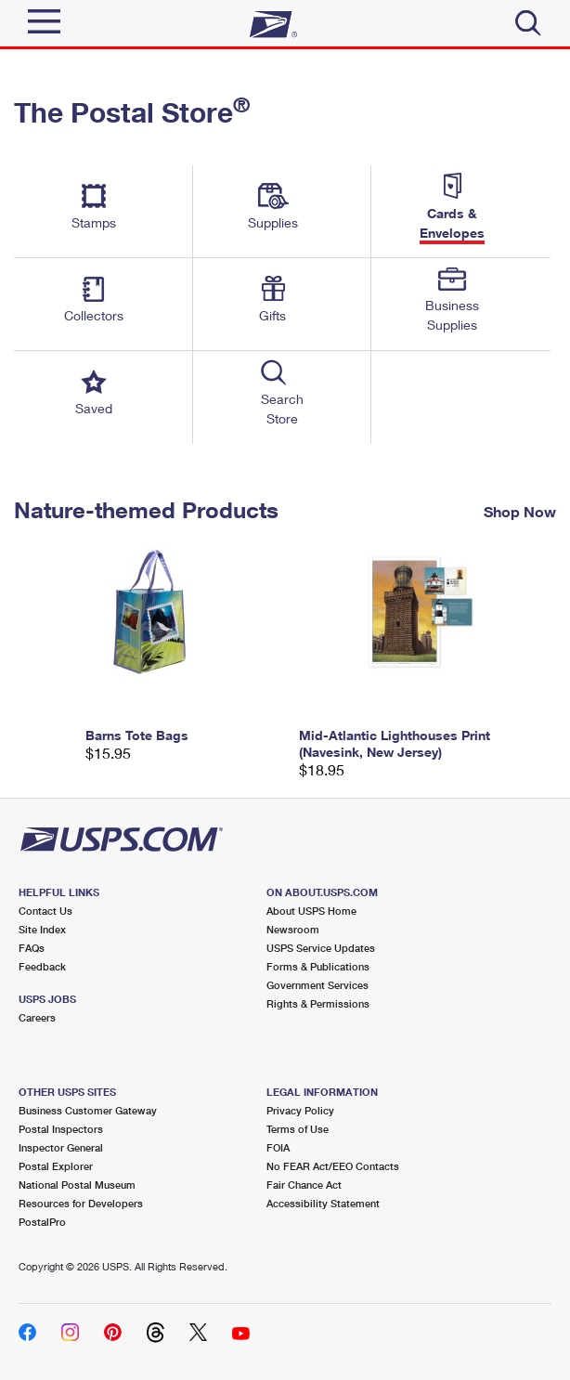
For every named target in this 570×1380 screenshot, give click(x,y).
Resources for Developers (81, 1203)
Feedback (42, 966)
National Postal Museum (77, 1184)
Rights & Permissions (317, 1003)
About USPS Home (311, 911)
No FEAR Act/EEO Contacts (332, 1166)
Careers (37, 1017)
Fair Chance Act (304, 1184)
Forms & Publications (317, 966)
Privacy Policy (300, 1110)
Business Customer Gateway (88, 1110)
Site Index (42, 929)
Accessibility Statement (323, 1203)
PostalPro (42, 1222)
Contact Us (45, 911)
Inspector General (61, 1147)
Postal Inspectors (61, 1129)
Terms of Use (297, 1129)
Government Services (317, 985)
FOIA (278, 1147)
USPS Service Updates (320, 948)
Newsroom (292, 929)
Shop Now (520, 510)
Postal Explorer (56, 1166)
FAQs (32, 948)
